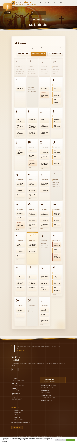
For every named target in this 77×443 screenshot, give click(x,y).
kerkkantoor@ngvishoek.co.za (22, 422)
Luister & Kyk (58, 3)
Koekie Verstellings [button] (60, 439)
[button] (7, 8)
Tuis (41, 3)
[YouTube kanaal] (12, 369)
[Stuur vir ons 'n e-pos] (19, 369)
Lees (68, 3)
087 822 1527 (17, 417)
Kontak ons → (17, 427)
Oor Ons (48, 3)
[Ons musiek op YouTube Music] (16, 369)
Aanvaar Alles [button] (70, 439)
